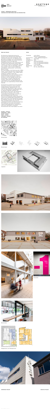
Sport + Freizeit (5, 115)
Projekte (3, 5)
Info (2, 7)
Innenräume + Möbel (6, 112)
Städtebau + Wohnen (6, 116)
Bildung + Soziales (5, 111)
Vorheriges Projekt (5, 389)
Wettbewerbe (4, 117)
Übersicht (9, 5)
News (2, 4)
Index (8, 4)
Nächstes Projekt (45, 389)
